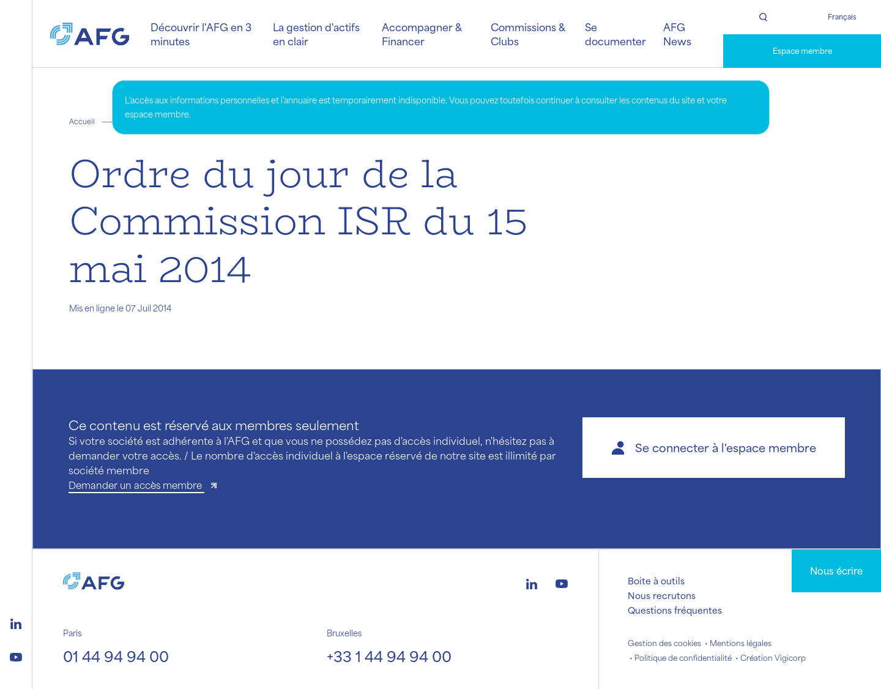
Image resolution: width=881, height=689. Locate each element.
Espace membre (802, 51)
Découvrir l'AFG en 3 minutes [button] (201, 33)
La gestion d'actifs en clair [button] (316, 33)
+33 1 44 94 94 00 (389, 656)
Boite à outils (656, 580)
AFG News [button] (677, 33)
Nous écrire (836, 570)
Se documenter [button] (615, 33)
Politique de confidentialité (683, 658)
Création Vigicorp (773, 658)
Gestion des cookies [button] (664, 643)
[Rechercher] (762, 17)
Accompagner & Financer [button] (421, 33)
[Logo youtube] (16, 655)
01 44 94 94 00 (116, 656)
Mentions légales (740, 643)
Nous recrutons (662, 595)
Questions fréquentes (675, 610)
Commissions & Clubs (528, 33)
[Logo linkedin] (15, 622)
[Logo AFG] (90, 34)
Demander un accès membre (136, 485)
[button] (713, 447)
